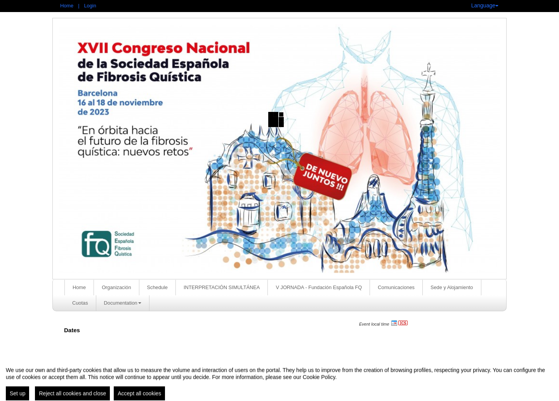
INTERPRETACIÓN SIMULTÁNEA (222, 287)
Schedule (157, 287)
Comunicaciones (396, 287)
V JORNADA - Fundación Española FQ (319, 287)
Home (66, 6)
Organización (116, 287)
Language (484, 5)
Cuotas (80, 303)
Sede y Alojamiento (452, 287)
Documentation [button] (122, 303)
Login (90, 6)
